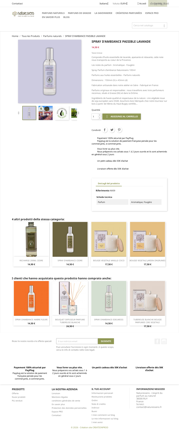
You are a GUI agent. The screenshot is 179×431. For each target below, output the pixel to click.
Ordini (95, 400)
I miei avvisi (97, 422)
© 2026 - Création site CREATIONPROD (89, 427)
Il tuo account (101, 389)
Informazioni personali (102, 393)
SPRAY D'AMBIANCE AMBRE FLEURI (31, 319)
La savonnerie (103, 13)
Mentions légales (60, 397)
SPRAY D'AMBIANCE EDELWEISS (108, 319)
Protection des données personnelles (69, 408)
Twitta (112, 130)
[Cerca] (149, 25)
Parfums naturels (53, 13)
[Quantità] (95, 117)
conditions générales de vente (66, 400)
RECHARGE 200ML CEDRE (31, 260)
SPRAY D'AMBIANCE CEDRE (70, 260)
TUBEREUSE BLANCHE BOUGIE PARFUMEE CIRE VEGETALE (147, 321)
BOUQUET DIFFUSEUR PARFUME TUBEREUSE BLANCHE (70, 321)
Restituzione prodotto (102, 396)
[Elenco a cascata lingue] (105, 3)
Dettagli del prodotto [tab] (109, 183)
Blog (66, 17)
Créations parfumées (129, 13)
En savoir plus (51, 17)
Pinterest (119, 130)
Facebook (157, 341)
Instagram (164, 341)
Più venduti (17, 400)
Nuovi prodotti (18, 397)
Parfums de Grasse (79, 13)
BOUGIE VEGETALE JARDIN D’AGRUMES (147, 260)
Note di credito (99, 404)
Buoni (94, 411)
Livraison (56, 393)
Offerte (15, 393)
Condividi (104, 130)
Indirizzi (95, 407)
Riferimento (102, 190)
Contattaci (17, 3)
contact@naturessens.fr (149, 407)
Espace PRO (152, 13)
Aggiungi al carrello (121, 116)
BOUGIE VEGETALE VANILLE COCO (108, 260)
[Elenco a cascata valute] (125, 3)
